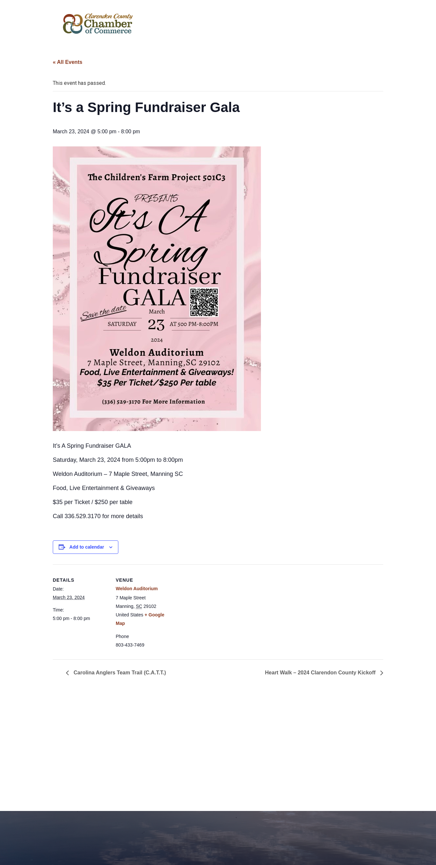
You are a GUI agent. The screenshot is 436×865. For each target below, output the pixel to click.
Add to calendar (86, 547)
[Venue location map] (213, 609)
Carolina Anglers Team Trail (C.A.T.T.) (119, 672)
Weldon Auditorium (137, 588)
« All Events (67, 62)
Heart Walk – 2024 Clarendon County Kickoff (321, 672)
